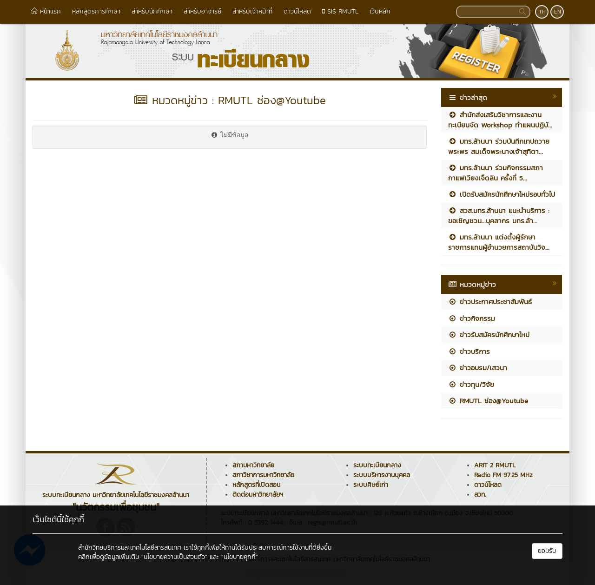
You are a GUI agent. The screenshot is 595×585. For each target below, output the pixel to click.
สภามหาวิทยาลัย (253, 465)
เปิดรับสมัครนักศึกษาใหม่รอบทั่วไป (501, 194)
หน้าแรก (46, 11)
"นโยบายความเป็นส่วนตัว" (174, 557)
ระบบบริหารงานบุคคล (381, 475)
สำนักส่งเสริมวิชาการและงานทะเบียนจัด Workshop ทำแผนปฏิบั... (500, 119)
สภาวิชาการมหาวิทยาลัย (263, 475)
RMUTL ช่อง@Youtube (488, 400)
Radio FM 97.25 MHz (503, 475)
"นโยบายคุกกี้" (239, 557)
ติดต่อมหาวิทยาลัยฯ (257, 494)
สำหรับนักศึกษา (152, 11)
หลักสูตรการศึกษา (96, 11)
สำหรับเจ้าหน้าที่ (252, 11)
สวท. (480, 494)
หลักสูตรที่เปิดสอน (256, 485)
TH (542, 11)
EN (557, 11)
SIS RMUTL (340, 11)
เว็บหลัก (380, 11)
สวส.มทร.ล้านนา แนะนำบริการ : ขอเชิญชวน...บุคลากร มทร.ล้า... (498, 215)
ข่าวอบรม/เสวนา (477, 367)
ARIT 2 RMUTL (495, 465)
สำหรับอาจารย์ (202, 11)
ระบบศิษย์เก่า (370, 485)
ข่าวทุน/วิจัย (471, 384)
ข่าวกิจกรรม (471, 318)
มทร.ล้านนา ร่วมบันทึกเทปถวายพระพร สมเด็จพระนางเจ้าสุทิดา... (498, 146)
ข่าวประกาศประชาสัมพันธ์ (490, 301)
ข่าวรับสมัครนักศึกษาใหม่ (488, 334)
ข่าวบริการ (469, 351)
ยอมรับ (547, 551)
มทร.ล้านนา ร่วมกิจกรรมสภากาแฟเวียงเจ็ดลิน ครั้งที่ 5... (495, 172)
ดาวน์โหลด (297, 11)
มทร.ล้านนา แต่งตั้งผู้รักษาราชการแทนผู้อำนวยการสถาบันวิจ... (498, 242)
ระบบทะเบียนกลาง (377, 465)
